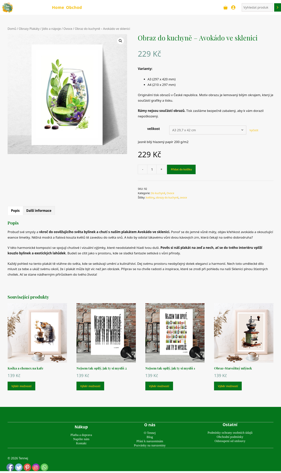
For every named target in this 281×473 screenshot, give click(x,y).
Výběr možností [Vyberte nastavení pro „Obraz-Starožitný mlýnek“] (228, 386)
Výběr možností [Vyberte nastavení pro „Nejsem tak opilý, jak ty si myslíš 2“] (90, 386)
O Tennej (150, 433)
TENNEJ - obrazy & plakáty (32, 7)
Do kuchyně (158, 193)
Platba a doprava (81, 435)
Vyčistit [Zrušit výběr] (254, 130)
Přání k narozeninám (149, 441)
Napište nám (81, 439)
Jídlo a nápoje (51, 29)
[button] (120, 40)
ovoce (183, 197)
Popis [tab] (15, 210)
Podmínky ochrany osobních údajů (230, 432)
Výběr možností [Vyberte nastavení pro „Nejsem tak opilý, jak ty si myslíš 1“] (159, 386)
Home (58, 7)
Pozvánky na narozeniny (150, 445)
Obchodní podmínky (230, 437)
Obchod (74, 7)
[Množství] (152, 169)
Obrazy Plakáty (29, 29)
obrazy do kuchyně (167, 197)
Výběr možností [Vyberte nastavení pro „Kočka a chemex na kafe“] (21, 386)
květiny (150, 197)
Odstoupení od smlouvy (230, 441)
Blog (150, 437)
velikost (153, 129)
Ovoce (68, 29)
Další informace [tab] (38, 210)
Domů (12, 29)
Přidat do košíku (181, 169)
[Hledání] (277, 7)
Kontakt (81, 443)
